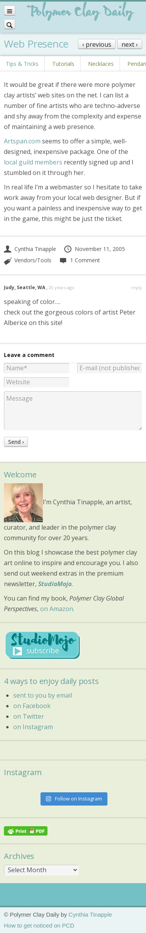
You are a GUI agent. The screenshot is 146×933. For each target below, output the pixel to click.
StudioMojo (55, 584)
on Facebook (32, 706)
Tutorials (63, 63)
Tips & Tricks (22, 63)
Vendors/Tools (32, 260)
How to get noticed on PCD (39, 925)
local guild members (33, 162)
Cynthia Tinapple (30, 249)
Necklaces (101, 63)
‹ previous (96, 44)
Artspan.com (22, 141)
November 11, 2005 (94, 249)
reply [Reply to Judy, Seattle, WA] (136, 287)
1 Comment (79, 260)
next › (129, 44)
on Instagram (33, 727)
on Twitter (28, 716)
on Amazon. (57, 608)
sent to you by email (42, 695)
